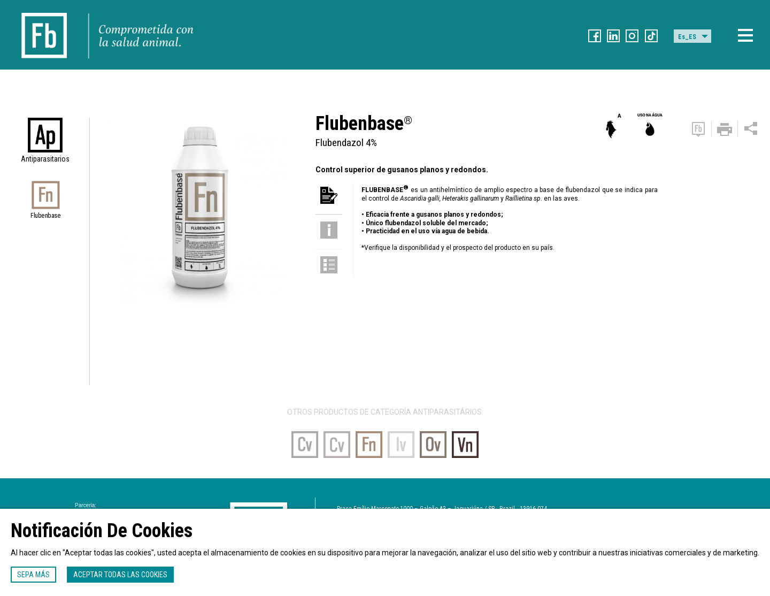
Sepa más (33, 574)
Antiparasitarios (45, 159)
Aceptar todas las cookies (120, 574)
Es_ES (687, 37)
